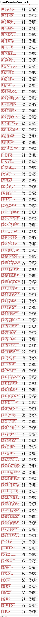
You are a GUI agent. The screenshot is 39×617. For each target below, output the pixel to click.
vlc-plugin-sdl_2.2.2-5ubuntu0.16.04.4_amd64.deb (10, 406)
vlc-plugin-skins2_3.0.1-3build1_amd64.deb (9, 408)
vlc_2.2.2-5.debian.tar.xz (5, 550)
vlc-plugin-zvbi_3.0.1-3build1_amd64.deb (8, 534)
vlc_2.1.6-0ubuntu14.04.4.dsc (6, 546)
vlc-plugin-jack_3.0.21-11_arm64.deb (8, 302)
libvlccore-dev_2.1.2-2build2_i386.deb (8, 91)
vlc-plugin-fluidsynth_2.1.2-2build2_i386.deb (9, 255)
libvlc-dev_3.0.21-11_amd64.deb (7, 45)
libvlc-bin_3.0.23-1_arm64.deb (6, 22)
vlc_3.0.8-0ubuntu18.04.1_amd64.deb (8, 605)
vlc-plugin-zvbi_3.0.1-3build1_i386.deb (8, 535)
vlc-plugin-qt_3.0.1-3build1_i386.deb (7, 352)
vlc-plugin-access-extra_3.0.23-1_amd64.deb (9, 224)
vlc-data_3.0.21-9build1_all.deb (6, 182)
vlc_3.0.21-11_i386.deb (5, 586)
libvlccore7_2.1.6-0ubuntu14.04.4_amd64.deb (9, 123)
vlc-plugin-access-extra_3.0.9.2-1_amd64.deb (9, 230)
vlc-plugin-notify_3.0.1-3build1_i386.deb (8, 326)
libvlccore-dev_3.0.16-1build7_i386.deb (8, 103)
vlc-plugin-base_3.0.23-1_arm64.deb (7, 248)
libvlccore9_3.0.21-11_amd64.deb (7, 137)
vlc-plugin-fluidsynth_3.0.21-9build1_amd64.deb (10, 274)
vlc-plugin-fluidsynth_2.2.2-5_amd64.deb (8, 258)
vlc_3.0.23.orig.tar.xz (5, 600)
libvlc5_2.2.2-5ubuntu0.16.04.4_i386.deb (8, 67)
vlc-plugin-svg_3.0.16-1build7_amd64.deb (8, 441)
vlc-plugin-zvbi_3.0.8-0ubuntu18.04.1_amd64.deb (10, 536)
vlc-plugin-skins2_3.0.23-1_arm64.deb (8, 423)
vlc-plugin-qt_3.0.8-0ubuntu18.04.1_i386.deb (9, 369)
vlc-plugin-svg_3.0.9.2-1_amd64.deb (7, 458)
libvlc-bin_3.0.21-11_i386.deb (6, 16)
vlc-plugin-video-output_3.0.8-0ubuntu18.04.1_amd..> (11, 477)
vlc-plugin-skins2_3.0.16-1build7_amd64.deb (9, 410)
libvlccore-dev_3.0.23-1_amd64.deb (7, 112)
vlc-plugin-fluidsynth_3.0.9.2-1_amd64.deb (9, 282)
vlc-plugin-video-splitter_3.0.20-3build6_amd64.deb (10, 486)
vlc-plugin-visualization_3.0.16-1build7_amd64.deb (10, 505)
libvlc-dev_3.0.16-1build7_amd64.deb (8, 40)
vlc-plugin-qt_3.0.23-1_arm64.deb (7, 366)
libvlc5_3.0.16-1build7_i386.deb (7, 72)
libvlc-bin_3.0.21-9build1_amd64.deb (8, 17)
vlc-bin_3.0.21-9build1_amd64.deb (7, 162)
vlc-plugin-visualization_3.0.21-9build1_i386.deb (10, 515)
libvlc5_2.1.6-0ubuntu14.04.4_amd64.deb (8, 61)
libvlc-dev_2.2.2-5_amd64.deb (6, 33)
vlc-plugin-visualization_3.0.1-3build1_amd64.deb (10, 503)
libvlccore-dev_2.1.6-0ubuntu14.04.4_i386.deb (9, 93)
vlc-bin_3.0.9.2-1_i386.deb (6, 172)
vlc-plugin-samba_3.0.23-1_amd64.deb (8, 390)
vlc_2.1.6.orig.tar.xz (4, 549)
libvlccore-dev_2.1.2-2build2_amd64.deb (8, 90)
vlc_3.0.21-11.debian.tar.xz (6, 581)
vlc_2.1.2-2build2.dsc (5, 540)
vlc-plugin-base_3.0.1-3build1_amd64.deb (8, 232)
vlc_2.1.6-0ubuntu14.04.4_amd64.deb (8, 547)
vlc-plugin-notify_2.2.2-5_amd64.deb (7, 320)
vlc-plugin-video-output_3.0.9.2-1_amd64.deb (9, 479)
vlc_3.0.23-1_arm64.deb (5, 599)
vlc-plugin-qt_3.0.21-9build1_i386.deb (8, 363)
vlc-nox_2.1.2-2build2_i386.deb (6, 203)
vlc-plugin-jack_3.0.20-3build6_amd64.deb (9, 299)
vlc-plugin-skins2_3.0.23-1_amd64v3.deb (8, 422)
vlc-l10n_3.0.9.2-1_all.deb (5, 200)
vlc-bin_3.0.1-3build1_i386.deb (6, 153)
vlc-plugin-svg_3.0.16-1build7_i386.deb (8, 442)
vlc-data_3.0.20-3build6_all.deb (6, 180)
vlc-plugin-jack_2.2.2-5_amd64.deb (7, 289)
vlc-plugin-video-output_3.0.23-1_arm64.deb (9, 476)
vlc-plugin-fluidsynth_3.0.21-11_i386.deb (8, 273)
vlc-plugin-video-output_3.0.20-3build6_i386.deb (10, 466)
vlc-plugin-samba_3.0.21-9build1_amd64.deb (9, 388)
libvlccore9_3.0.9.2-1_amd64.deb (7, 149)
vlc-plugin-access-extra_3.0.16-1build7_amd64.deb (10, 213)
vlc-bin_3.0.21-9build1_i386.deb (7, 163)
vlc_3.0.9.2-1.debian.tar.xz (6, 609)
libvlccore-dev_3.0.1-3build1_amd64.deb (8, 99)
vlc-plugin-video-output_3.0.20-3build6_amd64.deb (10, 465)
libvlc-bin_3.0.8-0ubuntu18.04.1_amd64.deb (9, 23)
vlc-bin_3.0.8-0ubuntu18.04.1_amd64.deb (8, 168)
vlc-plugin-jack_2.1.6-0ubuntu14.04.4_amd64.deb (10, 287)
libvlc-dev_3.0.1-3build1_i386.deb (7, 39)
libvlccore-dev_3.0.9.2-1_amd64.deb (7, 118)
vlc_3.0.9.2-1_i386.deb (5, 612)
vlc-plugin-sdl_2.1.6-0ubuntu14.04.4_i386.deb (9, 402)
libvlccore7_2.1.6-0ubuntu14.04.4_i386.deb (9, 124)
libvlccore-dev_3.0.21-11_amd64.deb (8, 106)
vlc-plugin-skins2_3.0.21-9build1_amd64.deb (9, 419)
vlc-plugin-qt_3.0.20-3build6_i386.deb (8, 357)
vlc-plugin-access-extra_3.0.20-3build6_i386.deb (10, 217)
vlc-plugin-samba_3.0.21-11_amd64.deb (8, 384)
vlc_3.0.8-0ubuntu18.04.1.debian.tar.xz (8, 603)
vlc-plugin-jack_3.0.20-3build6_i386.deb (8, 300)
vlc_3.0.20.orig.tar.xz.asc (5, 580)
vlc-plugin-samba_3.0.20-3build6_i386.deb (9, 383)
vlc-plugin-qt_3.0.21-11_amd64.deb (7, 358)
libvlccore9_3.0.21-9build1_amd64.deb (8, 141)
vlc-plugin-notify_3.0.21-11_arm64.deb (8, 333)
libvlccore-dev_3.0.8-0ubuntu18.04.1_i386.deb (9, 117)
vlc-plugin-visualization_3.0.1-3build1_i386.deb (9, 504)
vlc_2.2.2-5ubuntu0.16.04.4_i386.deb (8, 559)
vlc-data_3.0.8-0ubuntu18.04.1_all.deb (8, 185)
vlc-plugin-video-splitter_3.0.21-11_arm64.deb (9, 490)
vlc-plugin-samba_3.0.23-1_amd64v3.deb (8, 391)
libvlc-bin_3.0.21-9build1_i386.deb (7, 19)
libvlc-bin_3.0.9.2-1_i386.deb (6, 27)
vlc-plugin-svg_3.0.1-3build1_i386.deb (8, 440)
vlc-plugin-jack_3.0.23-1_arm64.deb (7, 309)
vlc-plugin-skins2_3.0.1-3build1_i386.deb (8, 409)
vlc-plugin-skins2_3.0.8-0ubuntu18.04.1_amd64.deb (10, 425)
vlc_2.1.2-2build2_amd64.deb (6, 541)
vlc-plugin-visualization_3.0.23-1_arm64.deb (9, 518)
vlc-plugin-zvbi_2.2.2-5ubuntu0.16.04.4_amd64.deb (10, 531)
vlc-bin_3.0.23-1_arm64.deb (6, 167)
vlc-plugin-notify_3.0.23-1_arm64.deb (8, 340)
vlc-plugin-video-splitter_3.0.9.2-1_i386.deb (9, 502)
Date (30, 4)
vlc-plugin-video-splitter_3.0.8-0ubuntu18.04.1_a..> (10, 498)
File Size (23, 4)
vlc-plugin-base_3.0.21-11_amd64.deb (8, 239)
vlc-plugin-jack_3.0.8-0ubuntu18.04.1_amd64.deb (10, 311)
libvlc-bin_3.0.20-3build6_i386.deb (7, 13)
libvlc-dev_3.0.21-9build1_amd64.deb (8, 48)
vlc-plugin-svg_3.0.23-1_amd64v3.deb (8, 453)
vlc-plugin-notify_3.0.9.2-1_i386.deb (7, 345)
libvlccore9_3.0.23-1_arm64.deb (7, 146)
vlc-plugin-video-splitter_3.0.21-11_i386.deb (9, 491)
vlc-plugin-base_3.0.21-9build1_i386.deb (8, 244)
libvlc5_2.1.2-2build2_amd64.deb (7, 59)
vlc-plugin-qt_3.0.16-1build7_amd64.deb (8, 353)
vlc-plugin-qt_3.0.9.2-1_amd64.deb (7, 370)
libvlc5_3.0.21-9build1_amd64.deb (7, 79)
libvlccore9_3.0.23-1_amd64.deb (7, 143)
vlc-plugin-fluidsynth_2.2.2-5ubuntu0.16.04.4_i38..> (10, 262)
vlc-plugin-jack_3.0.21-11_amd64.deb (8, 301)
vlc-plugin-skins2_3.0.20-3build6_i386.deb (8, 414)
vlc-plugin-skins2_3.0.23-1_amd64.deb (8, 421)
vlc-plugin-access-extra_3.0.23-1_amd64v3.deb (9, 225)
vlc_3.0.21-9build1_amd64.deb (6, 590)
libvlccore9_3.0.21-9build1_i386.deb (7, 142)
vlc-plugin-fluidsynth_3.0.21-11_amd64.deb (9, 270)
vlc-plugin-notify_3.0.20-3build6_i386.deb (8, 331)
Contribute (1, 616)
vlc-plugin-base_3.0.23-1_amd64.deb (8, 245)
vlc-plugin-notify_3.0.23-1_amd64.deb (8, 338)
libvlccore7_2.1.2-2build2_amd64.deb (8, 121)
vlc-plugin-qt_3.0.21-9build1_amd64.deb (8, 362)
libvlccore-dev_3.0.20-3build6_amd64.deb (8, 104)
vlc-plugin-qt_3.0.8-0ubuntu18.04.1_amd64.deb (9, 368)
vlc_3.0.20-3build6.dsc (5, 575)
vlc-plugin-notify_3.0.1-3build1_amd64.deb (9, 325)
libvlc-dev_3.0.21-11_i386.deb (6, 47)
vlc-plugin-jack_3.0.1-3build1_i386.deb (8, 295)
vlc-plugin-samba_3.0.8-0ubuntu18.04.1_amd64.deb (10, 394)
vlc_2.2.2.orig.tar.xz (4, 560)
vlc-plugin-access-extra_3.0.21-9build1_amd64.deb (10, 222)
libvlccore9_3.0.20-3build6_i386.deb (7, 136)
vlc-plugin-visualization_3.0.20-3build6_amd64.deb (10, 508)
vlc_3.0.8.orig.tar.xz (4, 607)
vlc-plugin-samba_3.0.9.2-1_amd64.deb (8, 396)
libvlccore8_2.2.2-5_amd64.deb (7, 125)
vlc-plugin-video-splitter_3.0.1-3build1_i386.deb (9, 483)
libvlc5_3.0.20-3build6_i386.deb (7, 74)
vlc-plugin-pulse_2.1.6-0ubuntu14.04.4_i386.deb (10, 350)
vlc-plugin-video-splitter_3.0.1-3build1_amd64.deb (10, 482)
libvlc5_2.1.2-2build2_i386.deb (6, 60)
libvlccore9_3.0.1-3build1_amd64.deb (8, 130)
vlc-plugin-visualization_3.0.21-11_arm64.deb (9, 511)
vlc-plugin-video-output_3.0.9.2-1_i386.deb (9, 480)
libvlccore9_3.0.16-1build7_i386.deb (7, 134)
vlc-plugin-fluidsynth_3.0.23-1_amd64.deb (8, 276)
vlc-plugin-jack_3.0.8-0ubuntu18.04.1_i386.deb (9, 312)
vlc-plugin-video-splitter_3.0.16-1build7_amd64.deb (10, 484)
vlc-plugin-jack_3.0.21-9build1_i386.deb (8, 306)
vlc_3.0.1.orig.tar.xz (4, 566)
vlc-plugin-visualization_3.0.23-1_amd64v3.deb (9, 517)
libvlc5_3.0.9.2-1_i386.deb (6, 89)
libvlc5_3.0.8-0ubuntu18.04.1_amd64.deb (8, 85)
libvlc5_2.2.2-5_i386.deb (5, 65)
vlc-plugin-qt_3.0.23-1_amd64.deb (7, 364)
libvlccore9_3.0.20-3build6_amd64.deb (8, 135)
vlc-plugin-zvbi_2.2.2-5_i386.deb (7, 530)
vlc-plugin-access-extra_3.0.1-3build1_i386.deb (9, 212)
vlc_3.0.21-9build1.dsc (5, 588)
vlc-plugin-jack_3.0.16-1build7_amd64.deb (9, 296)
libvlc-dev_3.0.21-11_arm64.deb (7, 46)
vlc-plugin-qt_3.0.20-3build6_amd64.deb (8, 356)
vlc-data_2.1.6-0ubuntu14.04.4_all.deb (8, 174)
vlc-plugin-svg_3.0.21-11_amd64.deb (8, 446)
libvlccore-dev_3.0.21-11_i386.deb (7, 109)
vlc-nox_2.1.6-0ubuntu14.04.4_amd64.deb (9, 204)
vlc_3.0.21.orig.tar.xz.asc (5, 593)
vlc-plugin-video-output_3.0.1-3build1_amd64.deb (10, 460)
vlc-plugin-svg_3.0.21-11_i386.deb (7, 448)
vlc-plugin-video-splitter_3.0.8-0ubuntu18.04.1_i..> (10, 499)
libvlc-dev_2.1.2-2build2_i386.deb (7, 29)
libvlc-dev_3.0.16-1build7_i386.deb (7, 41)
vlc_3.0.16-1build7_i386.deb (6, 571)
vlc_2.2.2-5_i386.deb (5, 554)
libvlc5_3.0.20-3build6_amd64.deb (7, 73)
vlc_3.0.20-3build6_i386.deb (6, 578)
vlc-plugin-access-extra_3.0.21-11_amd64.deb (9, 218)
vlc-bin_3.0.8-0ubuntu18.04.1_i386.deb (8, 169)
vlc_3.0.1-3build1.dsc (5, 562)
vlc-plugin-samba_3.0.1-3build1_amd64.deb (9, 377)
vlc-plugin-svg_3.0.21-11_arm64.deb (7, 447)
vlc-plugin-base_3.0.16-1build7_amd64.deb (9, 235)
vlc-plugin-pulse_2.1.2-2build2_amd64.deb (9, 346)
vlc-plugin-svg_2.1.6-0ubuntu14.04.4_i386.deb (9, 433)
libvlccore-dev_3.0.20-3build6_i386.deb (8, 105)
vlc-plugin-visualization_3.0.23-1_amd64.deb (9, 516)
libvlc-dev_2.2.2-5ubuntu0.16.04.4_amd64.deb (9, 35)
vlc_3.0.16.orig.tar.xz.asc (5, 573)
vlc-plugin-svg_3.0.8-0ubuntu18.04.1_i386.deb (9, 457)
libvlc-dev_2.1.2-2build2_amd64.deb (7, 28)
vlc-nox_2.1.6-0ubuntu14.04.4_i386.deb (8, 205)
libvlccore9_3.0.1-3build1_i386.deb (7, 131)
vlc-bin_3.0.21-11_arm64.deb (6, 160)
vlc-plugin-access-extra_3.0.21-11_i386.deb (9, 220)
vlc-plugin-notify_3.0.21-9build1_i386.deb (8, 337)
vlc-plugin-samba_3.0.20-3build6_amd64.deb (9, 382)
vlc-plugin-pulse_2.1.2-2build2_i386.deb (8, 347)
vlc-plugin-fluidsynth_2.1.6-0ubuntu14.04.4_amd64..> (11, 256)
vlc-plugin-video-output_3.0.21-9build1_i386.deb (10, 472)
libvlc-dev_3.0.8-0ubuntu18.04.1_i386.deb (8, 55)
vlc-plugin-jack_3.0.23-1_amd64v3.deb (8, 308)
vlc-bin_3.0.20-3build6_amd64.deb (7, 156)
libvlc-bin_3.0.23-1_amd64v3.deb (7, 21)
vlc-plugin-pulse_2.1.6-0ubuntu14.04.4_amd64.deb (10, 349)
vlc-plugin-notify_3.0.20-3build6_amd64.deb (9, 330)
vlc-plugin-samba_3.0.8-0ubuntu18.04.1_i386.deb (10, 395)
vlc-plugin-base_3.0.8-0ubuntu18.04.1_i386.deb (10, 250)
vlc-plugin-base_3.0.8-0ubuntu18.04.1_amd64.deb (10, 249)
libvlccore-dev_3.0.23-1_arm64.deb (7, 115)
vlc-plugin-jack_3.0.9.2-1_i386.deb (7, 314)
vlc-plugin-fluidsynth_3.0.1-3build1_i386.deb (9, 264)
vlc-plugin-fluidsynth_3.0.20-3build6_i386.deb (9, 269)
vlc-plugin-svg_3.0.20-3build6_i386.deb (8, 445)
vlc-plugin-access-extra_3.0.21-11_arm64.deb (9, 219)
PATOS (5, 616)
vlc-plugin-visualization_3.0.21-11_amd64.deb (9, 510)
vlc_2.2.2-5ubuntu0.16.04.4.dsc (7, 556)
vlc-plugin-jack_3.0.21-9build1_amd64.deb (9, 305)
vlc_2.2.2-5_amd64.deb (5, 553)
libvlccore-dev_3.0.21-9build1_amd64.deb (8, 110)
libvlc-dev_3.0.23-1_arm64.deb (6, 53)
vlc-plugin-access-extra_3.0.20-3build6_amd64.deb (10, 216)
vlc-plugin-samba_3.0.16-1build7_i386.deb (9, 381)
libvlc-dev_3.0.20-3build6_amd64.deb (8, 42)
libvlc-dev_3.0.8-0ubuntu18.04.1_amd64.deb (9, 54)
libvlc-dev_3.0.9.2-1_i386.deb (6, 58)
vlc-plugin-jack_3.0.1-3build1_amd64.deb (8, 294)
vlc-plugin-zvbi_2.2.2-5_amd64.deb (7, 529)
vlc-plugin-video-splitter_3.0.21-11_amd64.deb (9, 489)
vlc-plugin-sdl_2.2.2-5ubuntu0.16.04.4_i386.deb (9, 407)
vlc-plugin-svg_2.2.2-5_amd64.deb (7, 434)
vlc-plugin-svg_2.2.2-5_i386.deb (7, 435)
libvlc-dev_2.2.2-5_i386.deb (6, 34)
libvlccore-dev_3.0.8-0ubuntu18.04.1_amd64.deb (10, 116)
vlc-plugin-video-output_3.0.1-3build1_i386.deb (9, 461)
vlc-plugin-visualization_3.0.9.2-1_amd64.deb (9, 522)
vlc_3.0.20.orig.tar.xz (5, 579)
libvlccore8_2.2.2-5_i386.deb (6, 127)
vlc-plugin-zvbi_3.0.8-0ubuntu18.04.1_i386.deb (9, 537)
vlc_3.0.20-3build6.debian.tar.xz (7, 574)
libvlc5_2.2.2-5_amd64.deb (6, 64)
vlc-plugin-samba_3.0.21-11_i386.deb (8, 387)
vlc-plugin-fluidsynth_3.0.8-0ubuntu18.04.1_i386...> (10, 281)
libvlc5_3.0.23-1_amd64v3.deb (6, 83)
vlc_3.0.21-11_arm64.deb (5, 585)
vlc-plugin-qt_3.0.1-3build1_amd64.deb (8, 351)
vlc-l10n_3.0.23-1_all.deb (5, 198)
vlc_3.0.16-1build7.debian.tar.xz (7, 567)
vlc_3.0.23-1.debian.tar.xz (5, 594)
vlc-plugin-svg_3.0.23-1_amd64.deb (7, 452)
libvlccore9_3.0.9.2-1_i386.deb (6, 150)
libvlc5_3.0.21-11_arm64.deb (6, 77)
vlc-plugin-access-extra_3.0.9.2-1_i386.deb (9, 231)
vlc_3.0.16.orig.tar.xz (5, 572)
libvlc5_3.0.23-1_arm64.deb (6, 84)
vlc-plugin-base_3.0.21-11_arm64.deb (8, 241)
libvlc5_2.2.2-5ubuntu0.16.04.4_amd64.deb (9, 66)
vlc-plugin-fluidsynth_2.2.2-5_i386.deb (8, 260)
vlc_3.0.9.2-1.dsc (4, 610)
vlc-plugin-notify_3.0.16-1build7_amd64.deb (9, 327)
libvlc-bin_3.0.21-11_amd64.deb (7, 14)
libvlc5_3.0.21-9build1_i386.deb (7, 80)
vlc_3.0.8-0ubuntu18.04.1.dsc (6, 604)
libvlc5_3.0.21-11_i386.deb (6, 78)
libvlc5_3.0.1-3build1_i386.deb (6, 70)
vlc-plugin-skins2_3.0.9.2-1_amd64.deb (8, 427)
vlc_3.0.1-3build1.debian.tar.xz (6, 561)
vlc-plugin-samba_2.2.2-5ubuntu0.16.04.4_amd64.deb (11, 375)
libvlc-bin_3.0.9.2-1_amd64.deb (7, 26)
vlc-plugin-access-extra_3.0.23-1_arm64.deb (9, 226)
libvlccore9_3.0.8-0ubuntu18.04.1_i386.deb (9, 148)
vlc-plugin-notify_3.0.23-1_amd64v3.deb (8, 339)
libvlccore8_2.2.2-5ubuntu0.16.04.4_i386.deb (9, 129)
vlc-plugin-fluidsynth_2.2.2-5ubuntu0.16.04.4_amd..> (10, 261)
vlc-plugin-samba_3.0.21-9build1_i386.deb (9, 389)
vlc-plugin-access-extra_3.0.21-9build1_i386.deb (10, 223)
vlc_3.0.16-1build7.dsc (5, 568)
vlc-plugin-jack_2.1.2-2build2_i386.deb (8, 286)
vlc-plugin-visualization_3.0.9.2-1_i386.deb (9, 523)
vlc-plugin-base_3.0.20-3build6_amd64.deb (9, 237)
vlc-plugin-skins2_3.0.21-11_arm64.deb (8, 416)
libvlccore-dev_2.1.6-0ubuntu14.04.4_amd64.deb (10, 92)
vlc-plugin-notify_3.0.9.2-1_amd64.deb (8, 344)
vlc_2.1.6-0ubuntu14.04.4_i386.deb (7, 548)
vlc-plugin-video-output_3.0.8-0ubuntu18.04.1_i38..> (10, 478)
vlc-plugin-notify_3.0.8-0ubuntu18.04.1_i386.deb (10, 343)
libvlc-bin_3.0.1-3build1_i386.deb (7, 8)
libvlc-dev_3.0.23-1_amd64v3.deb (7, 52)
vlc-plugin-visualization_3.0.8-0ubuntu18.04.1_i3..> (10, 521)
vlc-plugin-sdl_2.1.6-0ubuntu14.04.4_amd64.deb (10, 401)
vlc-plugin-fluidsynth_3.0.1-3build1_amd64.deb (9, 263)
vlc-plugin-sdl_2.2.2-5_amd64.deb (7, 403)
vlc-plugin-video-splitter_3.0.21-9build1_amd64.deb (10, 492)
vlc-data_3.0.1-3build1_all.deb (6, 178)
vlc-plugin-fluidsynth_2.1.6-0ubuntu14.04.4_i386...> (10, 257)
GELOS (6, 616)
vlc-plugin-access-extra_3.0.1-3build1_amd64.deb (10, 211)
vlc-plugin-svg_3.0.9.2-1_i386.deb (7, 459)
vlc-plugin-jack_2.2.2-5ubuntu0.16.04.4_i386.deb (10, 293)
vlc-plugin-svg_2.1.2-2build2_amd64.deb (8, 429)
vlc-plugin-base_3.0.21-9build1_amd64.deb (9, 243)
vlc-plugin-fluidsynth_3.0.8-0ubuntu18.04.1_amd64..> (11, 280)
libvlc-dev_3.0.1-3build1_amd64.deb (7, 38)
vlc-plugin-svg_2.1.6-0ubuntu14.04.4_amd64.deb (10, 432)
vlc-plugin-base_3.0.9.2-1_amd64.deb (8, 251)
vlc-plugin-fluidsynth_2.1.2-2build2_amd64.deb (9, 254)
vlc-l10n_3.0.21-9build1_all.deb (6, 197)
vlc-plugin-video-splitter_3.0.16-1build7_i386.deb (10, 485)
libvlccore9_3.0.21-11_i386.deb (6, 140)
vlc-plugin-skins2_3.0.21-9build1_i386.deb (8, 420)
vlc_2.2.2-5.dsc (4, 552)
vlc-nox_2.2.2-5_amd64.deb (6, 206)
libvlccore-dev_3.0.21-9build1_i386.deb (8, 111)
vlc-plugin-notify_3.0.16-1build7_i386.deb (8, 328)
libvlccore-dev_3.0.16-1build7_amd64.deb (8, 102)
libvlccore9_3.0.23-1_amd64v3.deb (7, 144)
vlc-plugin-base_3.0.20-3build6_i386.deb (8, 238)
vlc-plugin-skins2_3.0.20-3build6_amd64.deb (9, 413)
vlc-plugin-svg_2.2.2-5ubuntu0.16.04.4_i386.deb (10, 438)
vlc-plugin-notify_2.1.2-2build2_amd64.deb (9, 315)
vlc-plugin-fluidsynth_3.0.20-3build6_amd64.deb (10, 268)
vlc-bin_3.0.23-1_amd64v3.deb (6, 166)
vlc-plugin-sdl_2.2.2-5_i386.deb (6, 404)
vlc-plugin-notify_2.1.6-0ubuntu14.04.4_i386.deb (10, 319)
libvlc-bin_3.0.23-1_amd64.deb (6, 20)
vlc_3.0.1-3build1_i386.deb (6, 565)
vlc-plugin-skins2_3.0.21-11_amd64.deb (8, 415)
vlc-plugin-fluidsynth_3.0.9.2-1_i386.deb (8, 283)
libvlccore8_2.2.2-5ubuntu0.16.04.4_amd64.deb (10, 128)
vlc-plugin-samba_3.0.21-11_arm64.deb (8, 385)
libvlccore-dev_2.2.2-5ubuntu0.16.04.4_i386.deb (10, 98)
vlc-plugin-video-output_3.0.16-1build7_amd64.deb (10, 463)
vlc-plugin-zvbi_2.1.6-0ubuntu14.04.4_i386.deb (9, 528)
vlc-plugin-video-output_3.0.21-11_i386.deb (9, 470)
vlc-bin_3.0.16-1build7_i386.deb (7, 155)
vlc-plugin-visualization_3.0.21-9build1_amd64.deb (10, 514)
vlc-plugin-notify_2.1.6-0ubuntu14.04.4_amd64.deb (10, 318)
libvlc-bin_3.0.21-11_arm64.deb (7, 15)
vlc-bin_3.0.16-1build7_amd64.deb (7, 154)
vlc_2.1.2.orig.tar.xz (4, 543)
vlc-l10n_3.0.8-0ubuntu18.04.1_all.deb (8, 199)
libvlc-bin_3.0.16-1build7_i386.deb (7, 10)
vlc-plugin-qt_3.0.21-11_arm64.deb (7, 359)
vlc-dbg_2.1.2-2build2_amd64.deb (7, 187)
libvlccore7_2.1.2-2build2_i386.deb (7, 122)
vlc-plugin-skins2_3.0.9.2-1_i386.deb (7, 428)
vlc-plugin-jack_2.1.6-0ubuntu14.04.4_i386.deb (9, 288)
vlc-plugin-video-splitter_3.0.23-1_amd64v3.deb (9, 496)
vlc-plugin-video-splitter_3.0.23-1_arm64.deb (9, 497)
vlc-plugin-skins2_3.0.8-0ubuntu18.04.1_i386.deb (10, 426)
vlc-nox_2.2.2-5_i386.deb (5, 207)
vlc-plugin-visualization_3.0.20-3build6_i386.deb (10, 509)
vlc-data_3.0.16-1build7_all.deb (6, 179)
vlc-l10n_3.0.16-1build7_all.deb (6, 193)
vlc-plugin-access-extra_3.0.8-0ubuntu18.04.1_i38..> (10, 229)
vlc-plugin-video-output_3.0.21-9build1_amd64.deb (10, 471)
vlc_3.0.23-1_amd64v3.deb (6, 598)
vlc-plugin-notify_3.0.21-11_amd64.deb (8, 332)
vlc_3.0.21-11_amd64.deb (6, 584)
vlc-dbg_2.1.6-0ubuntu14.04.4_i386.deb (8, 191)
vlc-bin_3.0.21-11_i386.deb (6, 161)
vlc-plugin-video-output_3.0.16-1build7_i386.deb (10, 464)
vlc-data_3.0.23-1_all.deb (5, 184)
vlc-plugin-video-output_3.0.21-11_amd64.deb (9, 467)
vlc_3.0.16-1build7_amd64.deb (6, 569)
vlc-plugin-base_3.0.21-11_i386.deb (7, 242)
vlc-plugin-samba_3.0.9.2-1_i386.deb (8, 397)
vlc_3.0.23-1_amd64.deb (5, 597)
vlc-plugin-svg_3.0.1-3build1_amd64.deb (8, 439)
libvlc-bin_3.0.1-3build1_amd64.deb (7, 7)
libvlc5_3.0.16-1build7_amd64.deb (7, 71)
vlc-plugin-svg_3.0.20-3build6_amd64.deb (8, 444)
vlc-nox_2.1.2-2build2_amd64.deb (7, 201)
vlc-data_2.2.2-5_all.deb (5, 175)
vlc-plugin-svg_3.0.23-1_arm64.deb (7, 454)
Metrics (3, 616)
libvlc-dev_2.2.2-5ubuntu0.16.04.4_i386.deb (9, 36)
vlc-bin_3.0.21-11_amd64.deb (6, 159)
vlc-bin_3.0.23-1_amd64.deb (6, 165)
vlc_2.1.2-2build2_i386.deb (6, 542)
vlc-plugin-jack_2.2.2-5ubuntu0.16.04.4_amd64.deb (10, 292)
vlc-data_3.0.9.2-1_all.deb (5, 186)
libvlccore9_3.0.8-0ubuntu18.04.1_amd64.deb (9, 147)
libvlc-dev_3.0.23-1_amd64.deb (7, 51)
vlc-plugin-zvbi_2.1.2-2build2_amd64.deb (8, 524)
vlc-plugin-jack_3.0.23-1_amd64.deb (7, 307)
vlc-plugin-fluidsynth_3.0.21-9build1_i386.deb (9, 275)
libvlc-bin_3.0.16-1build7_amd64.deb (8, 9)
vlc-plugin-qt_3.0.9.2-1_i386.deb (7, 371)
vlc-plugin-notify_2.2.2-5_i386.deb (7, 321)
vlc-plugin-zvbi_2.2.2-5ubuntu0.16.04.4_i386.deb (10, 533)
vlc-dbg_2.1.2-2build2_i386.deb (7, 188)
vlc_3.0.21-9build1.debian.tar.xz (7, 587)
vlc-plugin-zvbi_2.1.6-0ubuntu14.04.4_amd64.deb (10, 527)
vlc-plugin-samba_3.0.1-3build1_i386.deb (8, 378)
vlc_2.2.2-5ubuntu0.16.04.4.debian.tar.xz (8, 555)
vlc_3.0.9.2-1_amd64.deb (5, 611)
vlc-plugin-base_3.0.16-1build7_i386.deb (8, 236)
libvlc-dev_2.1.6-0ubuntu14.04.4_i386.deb (8, 32)
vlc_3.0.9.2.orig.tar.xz (5, 613)
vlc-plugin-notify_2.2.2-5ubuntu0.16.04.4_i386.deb (10, 324)
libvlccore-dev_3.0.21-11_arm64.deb (7, 108)
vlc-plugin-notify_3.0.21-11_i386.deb (7, 334)
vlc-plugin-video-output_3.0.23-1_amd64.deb (9, 473)
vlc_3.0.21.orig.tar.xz (5, 592)
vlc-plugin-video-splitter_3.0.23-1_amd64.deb (9, 495)
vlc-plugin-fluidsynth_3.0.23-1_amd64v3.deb (9, 277)
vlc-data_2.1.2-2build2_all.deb (6, 173)
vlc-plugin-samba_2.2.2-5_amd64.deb (8, 372)
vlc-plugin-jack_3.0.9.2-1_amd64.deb (8, 313)
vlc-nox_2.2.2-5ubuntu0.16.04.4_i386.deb (8, 210)
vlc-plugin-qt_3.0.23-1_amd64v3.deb (7, 365)
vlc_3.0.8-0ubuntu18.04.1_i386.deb (7, 606)
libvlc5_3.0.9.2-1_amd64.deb (6, 87)
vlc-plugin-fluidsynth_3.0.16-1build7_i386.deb (9, 267)
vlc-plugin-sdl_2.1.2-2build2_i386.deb (8, 400)
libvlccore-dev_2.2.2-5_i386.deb (7, 96)
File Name (3, 4)
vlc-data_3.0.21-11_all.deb (6, 181)
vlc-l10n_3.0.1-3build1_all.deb (6, 192)
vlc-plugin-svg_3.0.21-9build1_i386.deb (8, 451)
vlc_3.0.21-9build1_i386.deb (6, 591)
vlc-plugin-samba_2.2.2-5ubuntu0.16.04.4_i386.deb (10, 376)
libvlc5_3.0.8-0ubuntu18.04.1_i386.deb (8, 86)
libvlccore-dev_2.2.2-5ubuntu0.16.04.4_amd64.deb (10, 97)
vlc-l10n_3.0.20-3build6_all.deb (6, 194)
